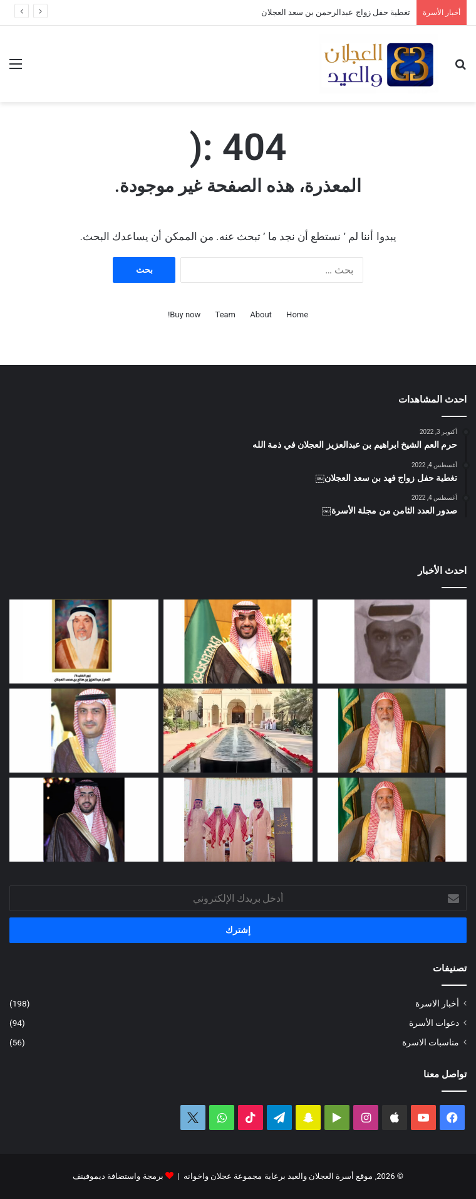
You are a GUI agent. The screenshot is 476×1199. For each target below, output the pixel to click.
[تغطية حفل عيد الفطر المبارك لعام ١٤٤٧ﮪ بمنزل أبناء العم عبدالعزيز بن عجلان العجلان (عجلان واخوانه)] (238, 731)
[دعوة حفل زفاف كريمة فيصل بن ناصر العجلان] (83, 731)
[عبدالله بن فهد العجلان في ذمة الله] (392, 642)
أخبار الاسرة (437, 1003)
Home (297, 314)
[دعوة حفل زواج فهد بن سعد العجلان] (83, 820)
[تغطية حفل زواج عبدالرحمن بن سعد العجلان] (238, 642)
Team (225, 314)
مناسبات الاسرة (430, 1042)
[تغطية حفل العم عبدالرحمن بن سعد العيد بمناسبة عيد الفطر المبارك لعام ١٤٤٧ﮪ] (238, 820)
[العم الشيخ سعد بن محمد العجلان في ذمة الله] (392, 731)
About (261, 314)
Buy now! (184, 314)
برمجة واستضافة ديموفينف (118, 1176)
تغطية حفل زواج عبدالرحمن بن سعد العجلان (335, 12)
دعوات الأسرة (434, 1023)
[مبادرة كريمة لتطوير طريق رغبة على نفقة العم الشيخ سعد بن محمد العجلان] (392, 820)
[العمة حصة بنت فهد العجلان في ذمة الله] (83, 642)
